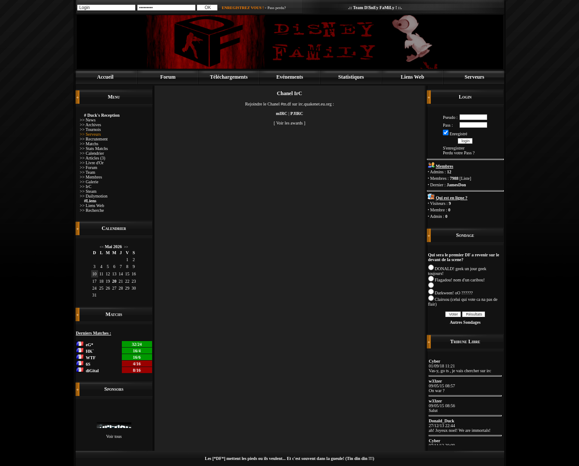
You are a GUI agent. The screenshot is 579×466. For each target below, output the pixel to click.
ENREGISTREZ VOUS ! (243, 8)
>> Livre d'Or (92, 162)
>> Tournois (90, 129)
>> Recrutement (94, 139)
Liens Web (412, 77)
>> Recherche (92, 210)
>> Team (87, 172)
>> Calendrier (92, 153)
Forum (167, 77)
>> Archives (90, 124)
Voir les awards (289, 123)
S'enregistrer (453, 148)
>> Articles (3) (92, 158)
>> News (88, 120)
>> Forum (88, 167)
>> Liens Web (92, 205)
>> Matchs (89, 143)
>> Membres (91, 177)
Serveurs (474, 77)
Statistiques (351, 77)
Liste (465, 178)
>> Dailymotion (94, 196)
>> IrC (86, 186)
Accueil (105, 77)
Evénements (290, 77)
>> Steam (88, 191)
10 (94, 273)
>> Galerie (89, 181)
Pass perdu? (276, 8)
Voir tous (113, 436)
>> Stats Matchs (94, 148)
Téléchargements (229, 77)
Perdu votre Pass (457, 152)
